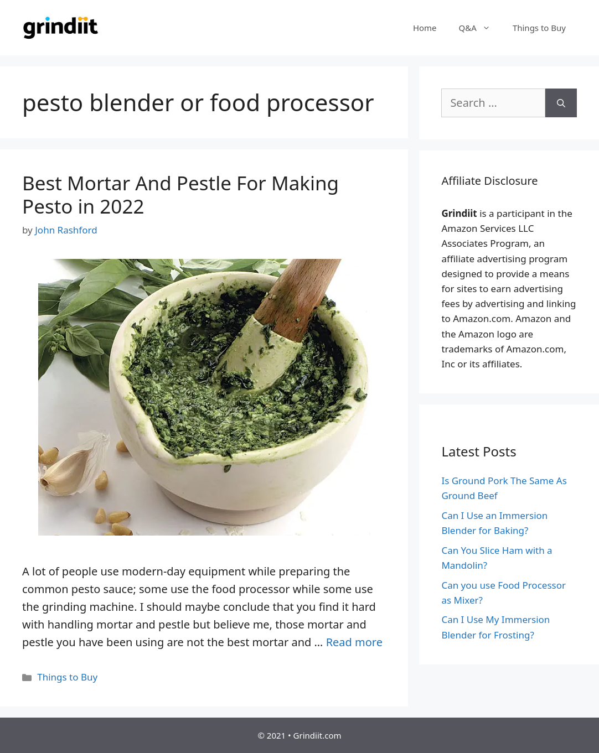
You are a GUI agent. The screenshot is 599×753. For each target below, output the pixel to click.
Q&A (480, 27)
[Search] (561, 103)
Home (425, 27)
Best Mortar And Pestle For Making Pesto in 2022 (180, 194)
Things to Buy (539, 27)
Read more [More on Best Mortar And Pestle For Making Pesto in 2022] (354, 642)
